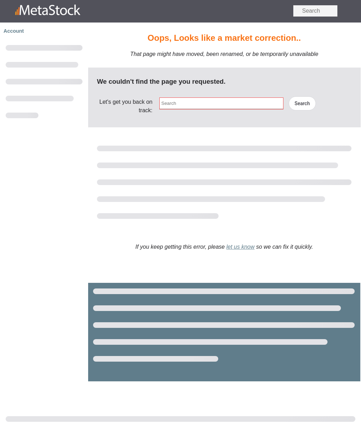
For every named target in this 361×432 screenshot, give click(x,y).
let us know (240, 247)
